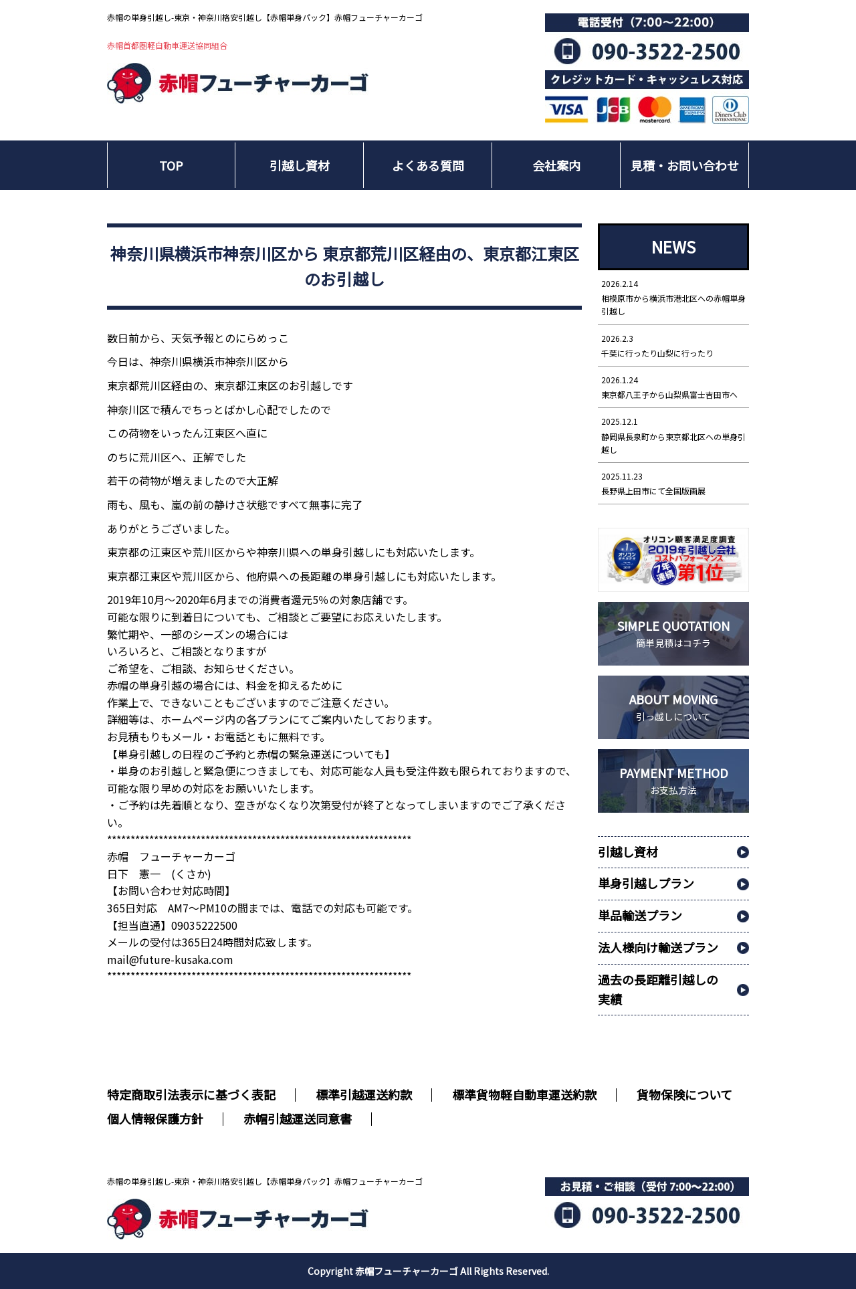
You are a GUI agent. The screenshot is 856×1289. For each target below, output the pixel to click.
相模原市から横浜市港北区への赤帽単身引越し (673, 296)
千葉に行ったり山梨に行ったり (673, 345)
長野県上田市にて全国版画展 (673, 483)
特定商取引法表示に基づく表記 (191, 1094)
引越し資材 (300, 165)
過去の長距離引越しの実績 (658, 989)
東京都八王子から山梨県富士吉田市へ (673, 386)
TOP (171, 165)
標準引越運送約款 (364, 1094)
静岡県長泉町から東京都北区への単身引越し (673, 434)
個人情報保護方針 (155, 1118)
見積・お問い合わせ (685, 165)
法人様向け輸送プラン (658, 947)
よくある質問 (428, 165)
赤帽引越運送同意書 (297, 1118)
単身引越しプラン (646, 883)
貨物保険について (684, 1094)
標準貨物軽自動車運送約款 (524, 1094)
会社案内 (556, 165)
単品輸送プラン (640, 915)
